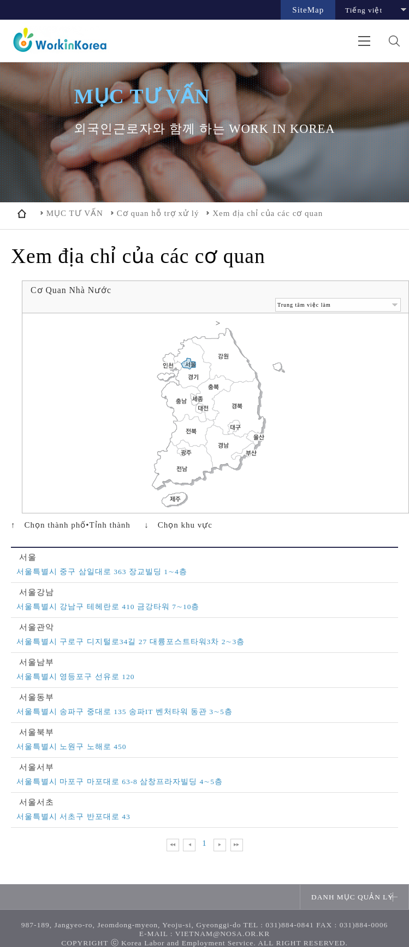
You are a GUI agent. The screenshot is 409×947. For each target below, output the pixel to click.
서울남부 (36, 662)
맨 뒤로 (236, 845)
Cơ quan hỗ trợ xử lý (158, 213)
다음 (220, 845)
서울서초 (36, 802)
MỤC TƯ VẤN (74, 213)
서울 (28, 557)
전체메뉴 (364, 41)
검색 (394, 41)
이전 (189, 845)
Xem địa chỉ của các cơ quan (267, 213)
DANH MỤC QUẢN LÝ (352, 897)
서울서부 (36, 767)
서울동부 (36, 697)
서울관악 (36, 627)
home (22, 213)
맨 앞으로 (173, 845)
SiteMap (308, 9)
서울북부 (36, 732)
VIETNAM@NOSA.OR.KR (222, 934)
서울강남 (36, 592)
